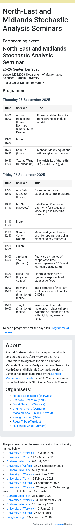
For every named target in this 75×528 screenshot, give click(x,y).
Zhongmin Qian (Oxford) (28, 417)
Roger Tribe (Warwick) (27, 421)
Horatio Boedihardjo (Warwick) (32, 396)
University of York (18, 457)
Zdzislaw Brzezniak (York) (29, 400)
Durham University (18, 461)
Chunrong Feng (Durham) (29, 408)
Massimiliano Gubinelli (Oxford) (33, 413)
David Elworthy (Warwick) (29, 404)
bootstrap (59, 524)
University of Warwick (20, 453)
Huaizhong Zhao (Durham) (29, 426)
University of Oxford (19, 465)
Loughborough (16, 517)
